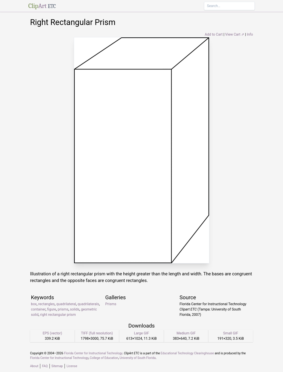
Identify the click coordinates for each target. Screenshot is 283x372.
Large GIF (141, 333)
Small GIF (230, 333)
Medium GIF (185, 333)
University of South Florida (138, 358)
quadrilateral (66, 304)
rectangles (46, 304)
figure (51, 309)
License (72, 366)
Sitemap (57, 366)
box (34, 304)
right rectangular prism (58, 315)
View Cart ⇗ (234, 34)
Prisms (110, 304)
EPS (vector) (52, 333)
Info (250, 34)
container (38, 309)
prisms (63, 309)
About (34, 366)
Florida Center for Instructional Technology (93, 353)
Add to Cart (214, 34)
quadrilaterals (88, 304)
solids (74, 309)
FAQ (45, 366)
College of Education (104, 358)
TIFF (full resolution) (97, 333)
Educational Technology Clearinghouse (187, 353)
